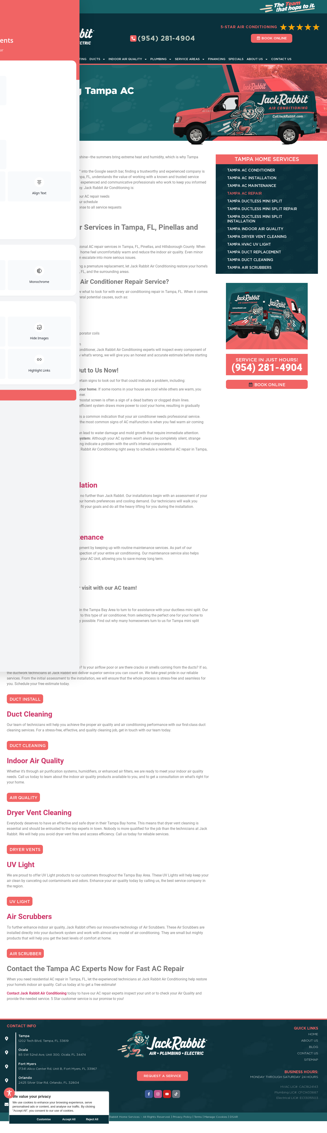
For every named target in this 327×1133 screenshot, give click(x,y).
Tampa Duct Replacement (254, 252)
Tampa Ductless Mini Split (254, 201)
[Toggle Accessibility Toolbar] (9, 1093)
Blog (313, 1058)
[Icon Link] (7, 1051)
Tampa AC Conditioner (251, 170)
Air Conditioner (52, 59)
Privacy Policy (182, 1128)
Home (12, 118)
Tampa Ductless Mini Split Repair (262, 209)
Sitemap (311, 1071)
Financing (216, 59)
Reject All (69, 1119)
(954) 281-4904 (266, 367)
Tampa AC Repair (244, 193)
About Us (257, 59)
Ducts (97, 59)
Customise (44, 1119)
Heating (79, 59)
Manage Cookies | (217, 1128)
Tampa (53, 118)
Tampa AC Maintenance (251, 186)
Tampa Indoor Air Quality (255, 229)
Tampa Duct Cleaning (250, 260)
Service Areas (190, 59)
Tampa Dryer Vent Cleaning (257, 236)
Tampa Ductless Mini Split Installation (254, 218)
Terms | (199, 1128)
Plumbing (161, 59)
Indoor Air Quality (128, 59)
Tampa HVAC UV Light (249, 244)
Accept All (94, 1119)
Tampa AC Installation (251, 178)
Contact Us (281, 59)
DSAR (234, 1128)
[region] (59, 1107)
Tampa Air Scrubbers (249, 267)
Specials (235, 59)
